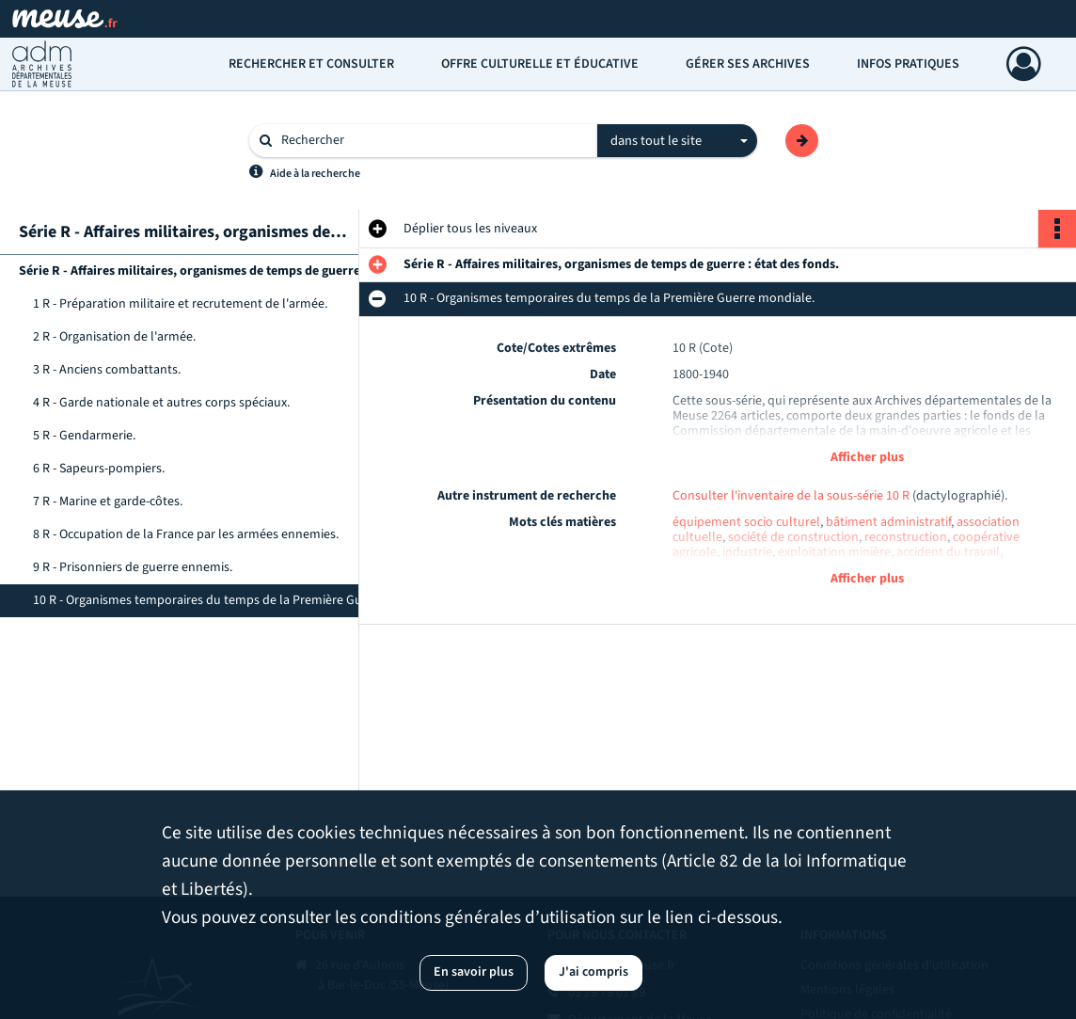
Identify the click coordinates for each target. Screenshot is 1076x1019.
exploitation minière (834, 552)
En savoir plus (474, 972)
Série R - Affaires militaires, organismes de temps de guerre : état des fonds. (207, 271)
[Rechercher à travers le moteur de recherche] (432, 141)
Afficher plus (867, 457)
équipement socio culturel (746, 522)
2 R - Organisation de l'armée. (114, 336)
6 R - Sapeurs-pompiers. (99, 468)
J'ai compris (593, 972)
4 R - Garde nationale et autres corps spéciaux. (161, 402)
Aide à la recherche (315, 174)
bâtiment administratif (888, 522)
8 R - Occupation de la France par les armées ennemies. (186, 534)
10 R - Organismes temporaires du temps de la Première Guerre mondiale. (221, 600)
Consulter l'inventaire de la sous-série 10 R (791, 495)
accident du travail (948, 552)
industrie (747, 552)
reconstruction (905, 537)
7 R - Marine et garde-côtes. (107, 501)
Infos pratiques (908, 64)
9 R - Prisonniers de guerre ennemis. (132, 567)
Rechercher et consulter (311, 64)
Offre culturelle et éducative (540, 64)
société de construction (793, 537)
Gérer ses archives (748, 64)
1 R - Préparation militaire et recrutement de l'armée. (180, 304)
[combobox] (677, 141)
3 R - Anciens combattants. (107, 369)
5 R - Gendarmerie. (84, 435)
